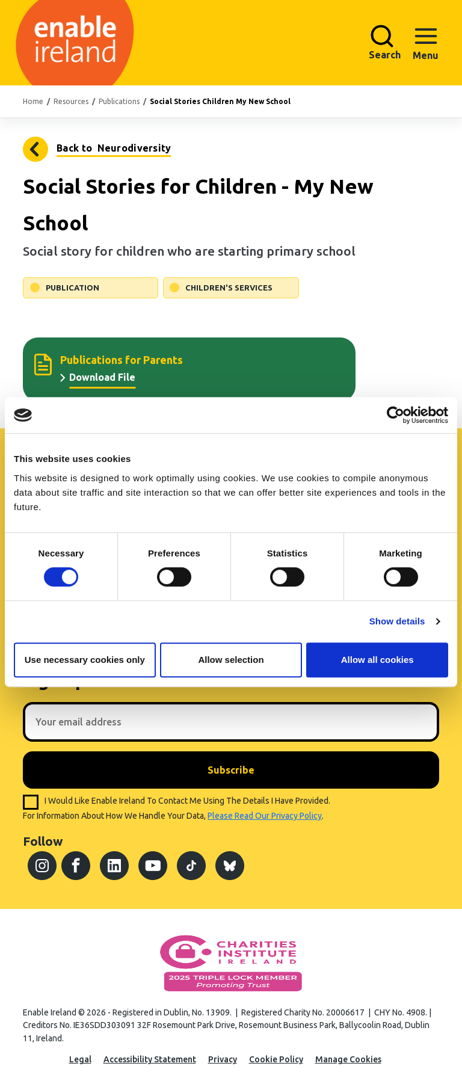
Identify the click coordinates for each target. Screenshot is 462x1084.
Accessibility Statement (149, 1059)
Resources (71, 101)
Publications (119, 101)
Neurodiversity (37, 149)
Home (33, 101)
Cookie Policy (276, 1059)
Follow (43, 841)
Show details (397, 621)
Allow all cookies (377, 659)
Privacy (222, 1059)
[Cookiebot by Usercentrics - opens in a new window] (395, 415)
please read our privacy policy (265, 816)
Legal (80, 1059)
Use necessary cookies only (85, 659)
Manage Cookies (348, 1059)
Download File (102, 377)
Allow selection (230, 659)
